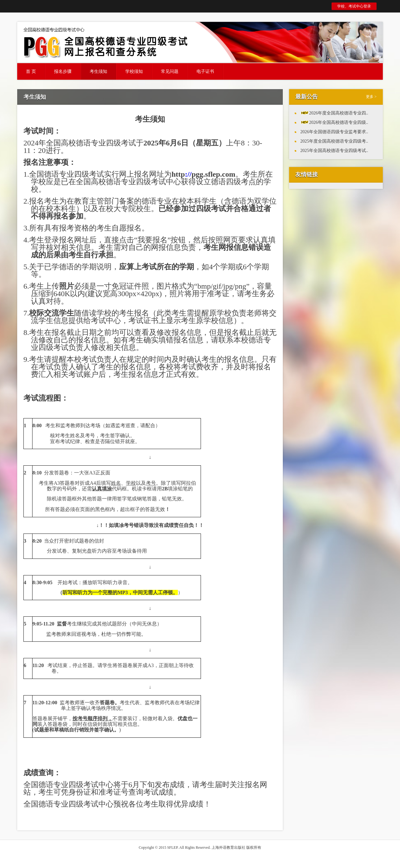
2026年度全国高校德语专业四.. (338, 113)
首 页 (31, 71)
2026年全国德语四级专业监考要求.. (334, 131)
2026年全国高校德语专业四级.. (338, 122)
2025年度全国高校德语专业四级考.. (334, 141)
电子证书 (205, 71)
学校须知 (134, 71)
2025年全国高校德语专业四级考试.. (334, 150)
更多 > (371, 96)
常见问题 (169, 71)
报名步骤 (63, 71)
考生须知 (98, 71)
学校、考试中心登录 (354, 6)
